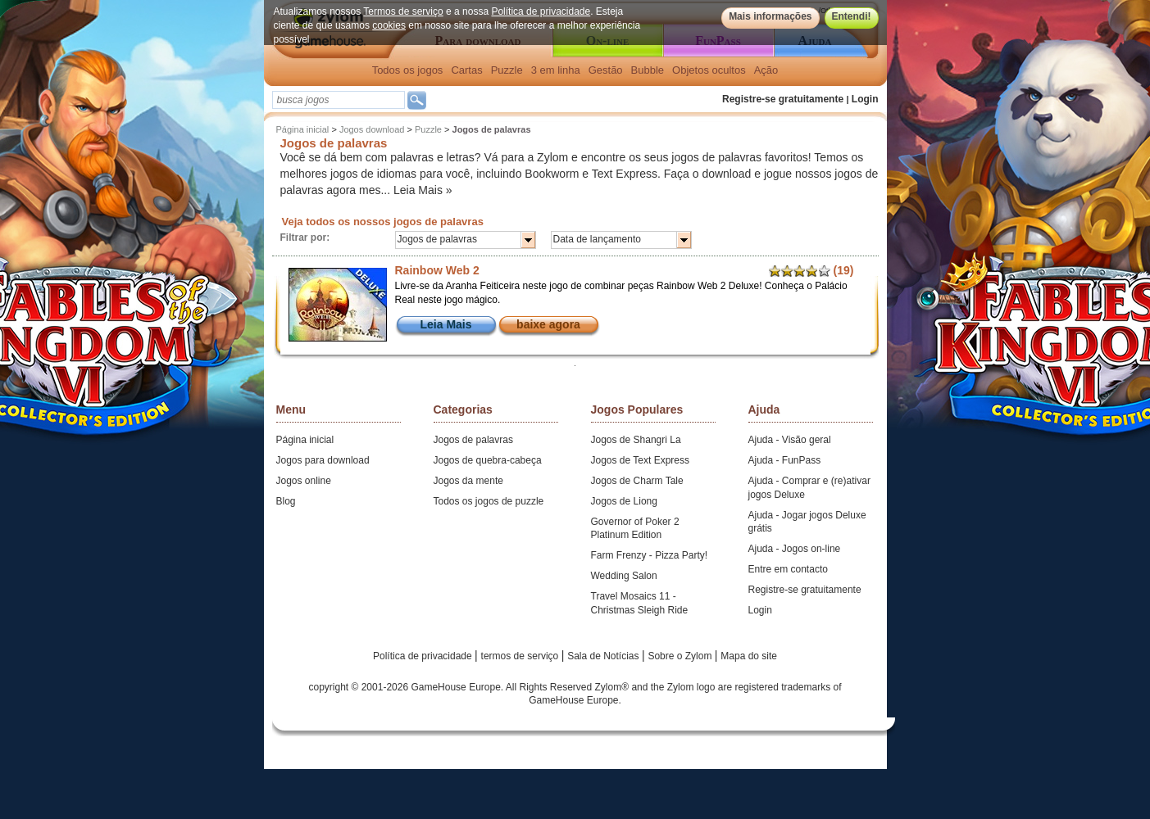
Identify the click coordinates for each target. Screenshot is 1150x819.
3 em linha (555, 70)
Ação (766, 70)
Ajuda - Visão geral (789, 440)
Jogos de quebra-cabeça (488, 460)
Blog (286, 501)
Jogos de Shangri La (636, 440)
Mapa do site (748, 656)
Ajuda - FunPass (784, 460)
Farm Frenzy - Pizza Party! (649, 555)
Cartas (466, 70)
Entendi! (851, 16)
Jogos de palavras (473, 440)
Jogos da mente (468, 480)
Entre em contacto (788, 569)
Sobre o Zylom (681, 656)
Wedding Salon (624, 575)
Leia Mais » (422, 190)
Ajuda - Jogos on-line (794, 548)
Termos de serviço (403, 11)
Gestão (606, 70)
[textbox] (338, 100)
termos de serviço (521, 656)
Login (865, 99)
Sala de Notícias (604, 656)
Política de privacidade (540, 11)
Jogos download (372, 129)
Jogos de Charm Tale (637, 480)
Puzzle (507, 70)
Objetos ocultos (709, 70)
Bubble (647, 70)
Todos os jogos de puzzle (489, 501)
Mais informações (770, 16)
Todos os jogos (407, 70)
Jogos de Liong (624, 501)
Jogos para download (323, 460)
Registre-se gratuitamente (782, 99)
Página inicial (303, 129)
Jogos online (303, 480)
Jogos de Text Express (640, 460)
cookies (389, 25)
